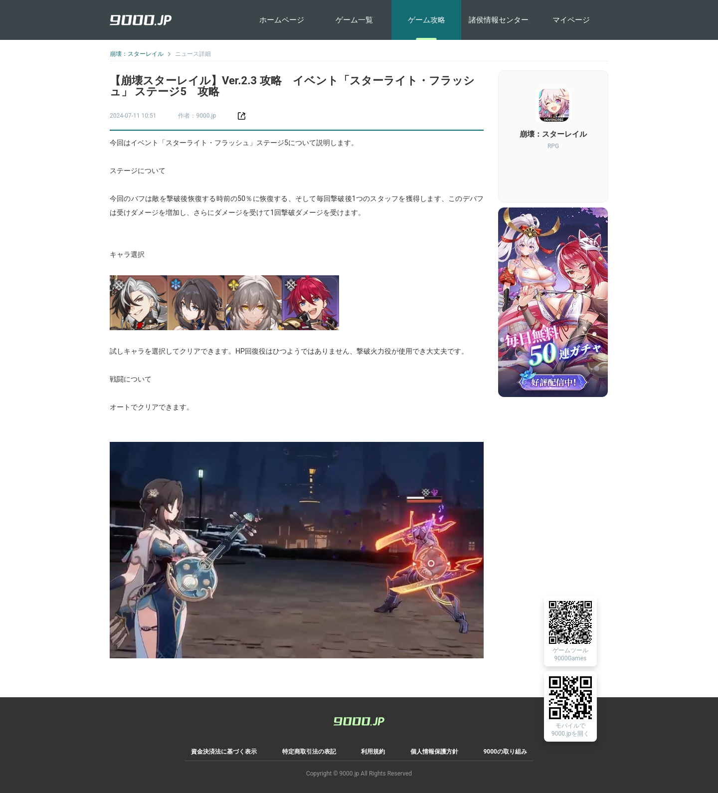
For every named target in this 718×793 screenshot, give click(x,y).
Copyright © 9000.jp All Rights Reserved (359, 774)
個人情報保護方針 (434, 751)
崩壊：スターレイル (137, 54)
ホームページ (281, 19)
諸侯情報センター (499, 19)
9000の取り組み (505, 751)
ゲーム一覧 (354, 19)
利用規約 (373, 751)
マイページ (571, 19)
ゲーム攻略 (426, 19)
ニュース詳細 (193, 54)
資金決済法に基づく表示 (224, 751)
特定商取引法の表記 (309, 751)
